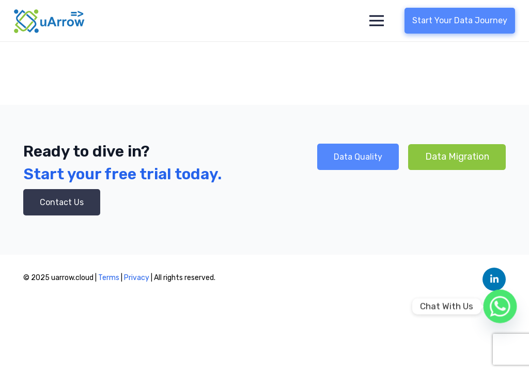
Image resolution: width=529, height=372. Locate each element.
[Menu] (377, 21)
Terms (108, 277)
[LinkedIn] (494, 279)
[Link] (49, 21)
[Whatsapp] (500, 306)
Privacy (137, 277)
